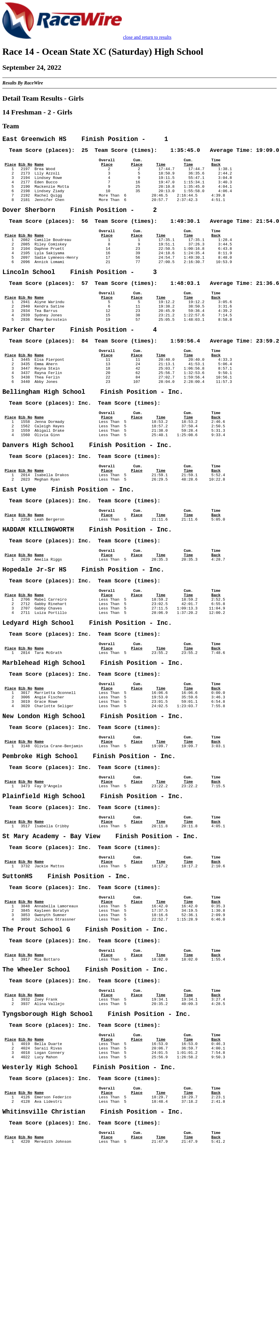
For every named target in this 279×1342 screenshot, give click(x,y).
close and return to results (147, 37)
